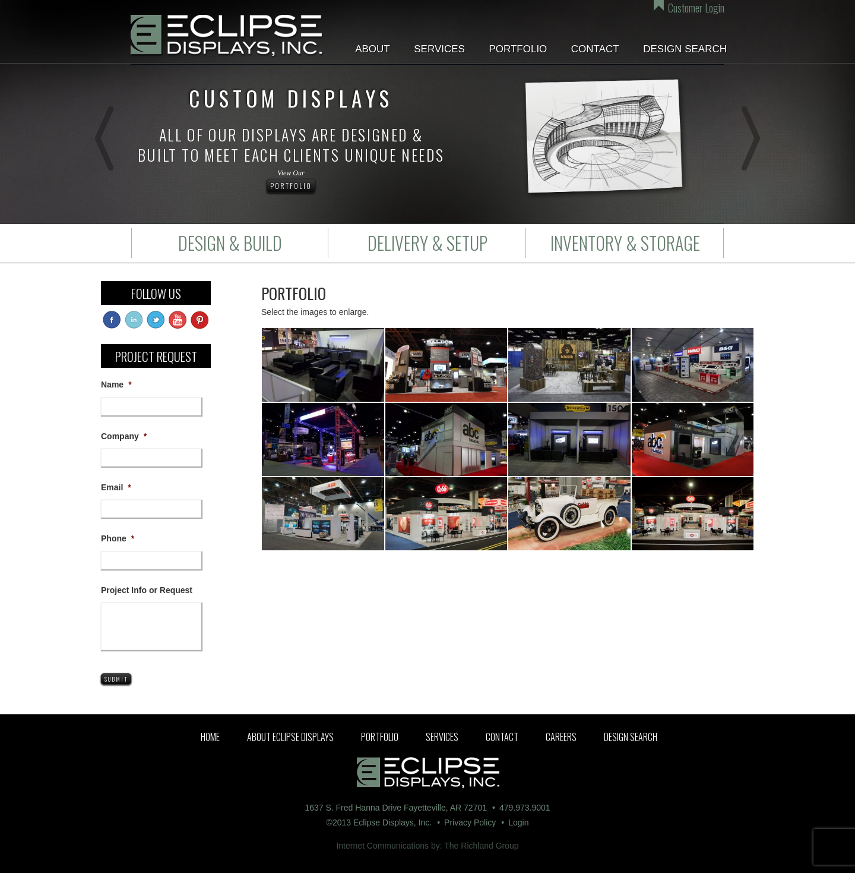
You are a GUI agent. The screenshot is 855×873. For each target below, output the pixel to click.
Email (116, 487)
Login (518, 822)
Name (116, 384)
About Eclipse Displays (290, 737)
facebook (112, 320)
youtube (177, 320)
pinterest (199, 320)
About (372, 49)
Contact (595, 49)
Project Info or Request (146, 590)
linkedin (133, 320)
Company (124, 436)
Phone (117, 538)
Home (210, 737)
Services (439, 49)
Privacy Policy (470, 822)
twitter (155, 320)
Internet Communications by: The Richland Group (427, 845)
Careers (561, 737)
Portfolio (518, 49)
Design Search (685, 49)
